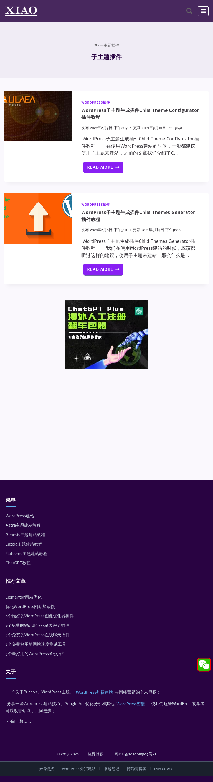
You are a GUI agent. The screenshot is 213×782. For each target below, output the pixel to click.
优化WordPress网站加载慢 (30, 606)
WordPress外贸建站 (94, 692)
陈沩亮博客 (136, 768)
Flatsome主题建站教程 (26, 553)
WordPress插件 (95, 102)
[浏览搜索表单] (189, 11)
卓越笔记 (111, 768)
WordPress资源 (130, 704)
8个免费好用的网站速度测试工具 (36, 644)
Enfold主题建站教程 (24, 544)
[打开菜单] (203, 11)
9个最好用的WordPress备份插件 (35, 654)
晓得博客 (95, 754)
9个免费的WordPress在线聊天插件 (38, 635)
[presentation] (38, 116)
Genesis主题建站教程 (25, 535)
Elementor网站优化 (24, 597)
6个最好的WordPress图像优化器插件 (40, 616)
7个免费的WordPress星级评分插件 (37, 625)
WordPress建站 (20, 516)
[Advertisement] (106, 414)
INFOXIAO (163, 768)
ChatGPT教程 (18, 563)
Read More (105, 168)
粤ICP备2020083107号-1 (135, 754)
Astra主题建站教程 (23, 525)
